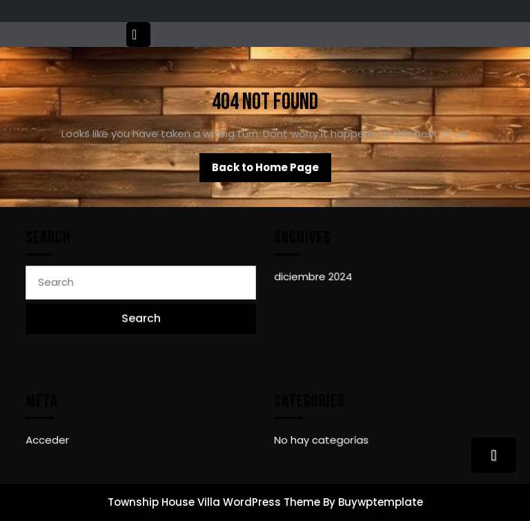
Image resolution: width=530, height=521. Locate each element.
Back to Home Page (271, 171)
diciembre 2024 (314, 277)
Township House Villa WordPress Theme (214, 502)
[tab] (140, 34)
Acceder (48, 440)
